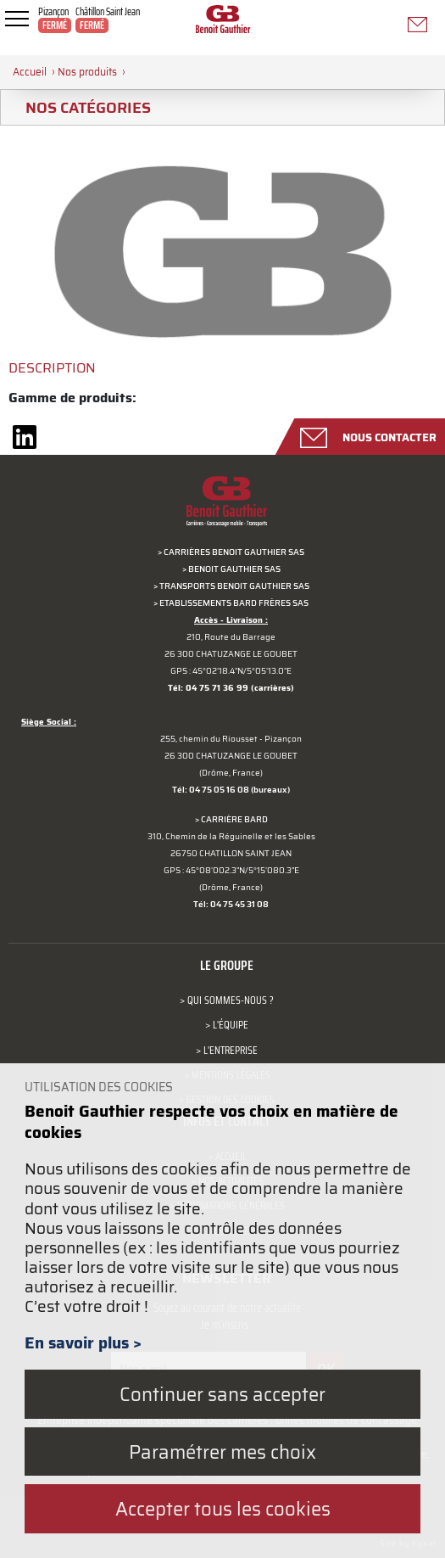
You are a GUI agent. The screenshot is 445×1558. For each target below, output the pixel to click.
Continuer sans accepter (222, 1394)
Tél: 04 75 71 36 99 (208, 687)
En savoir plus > (83, 1342)
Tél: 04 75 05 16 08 (210, 789)
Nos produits (87, 71)
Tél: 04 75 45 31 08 (231, 904)
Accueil (30, 71)
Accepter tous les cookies (223, 1508)
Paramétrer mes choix (222, 1452)
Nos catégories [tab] (81, 107)
